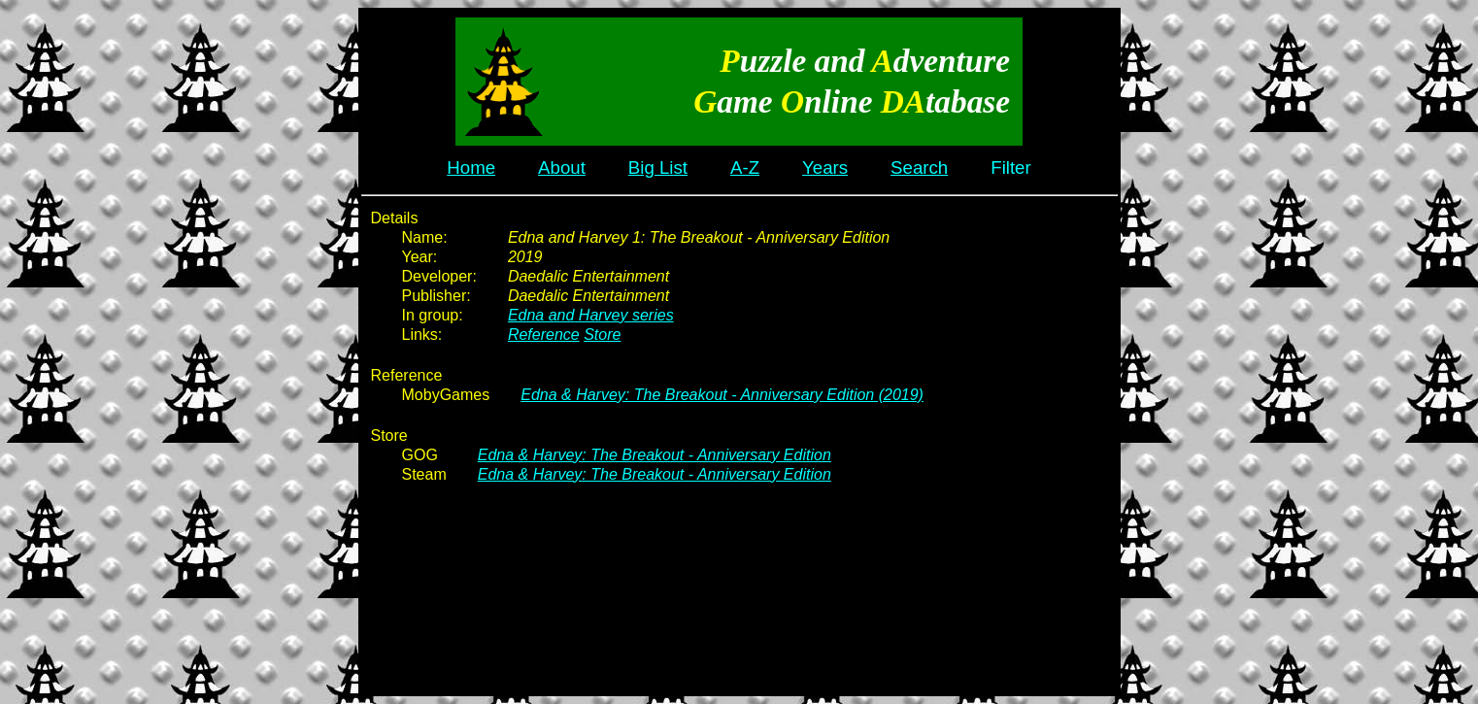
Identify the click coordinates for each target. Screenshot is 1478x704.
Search (919, 167)
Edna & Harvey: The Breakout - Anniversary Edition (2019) (722, 394)
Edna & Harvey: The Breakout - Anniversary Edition (654, 455)
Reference (544, 334)
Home (471, 167)
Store (602, 334)
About (562, 167)
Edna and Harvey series (591, 315)
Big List (658, 167)
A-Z (744, 167)
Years (825, 167)
